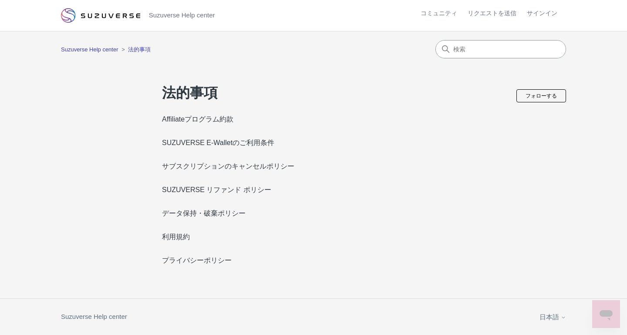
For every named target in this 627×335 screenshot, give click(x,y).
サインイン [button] (542, 13)
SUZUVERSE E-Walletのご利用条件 (218, 142)
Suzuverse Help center (89, 49)
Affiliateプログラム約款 (197, 119)
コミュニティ (439, 13)
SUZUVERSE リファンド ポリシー (216, 189)
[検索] (501, 49)
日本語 (552, 317)
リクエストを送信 (492, 13)
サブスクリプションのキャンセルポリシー (228, 166)
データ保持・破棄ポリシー (204, 213)
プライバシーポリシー (197, 260)
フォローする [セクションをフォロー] (541, 96)
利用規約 (176, 236)
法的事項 (139, 49)
